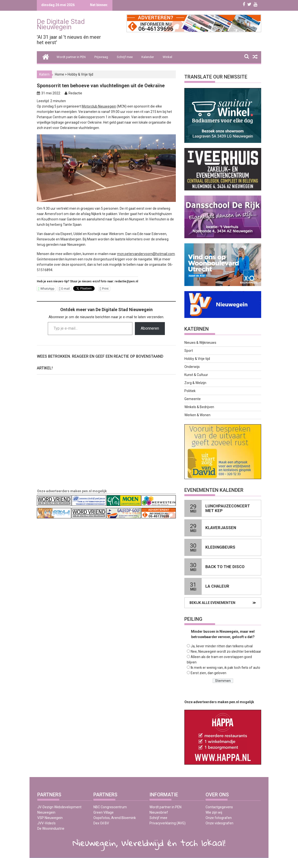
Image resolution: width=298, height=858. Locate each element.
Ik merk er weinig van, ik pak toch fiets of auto (225, 668)
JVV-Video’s (46, 823)
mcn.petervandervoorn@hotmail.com (146, 254)
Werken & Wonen (197, 415)
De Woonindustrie (50, 828)
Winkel (167, 57)
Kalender (147, 57)
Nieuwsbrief (158, 812)
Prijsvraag (101, 57)
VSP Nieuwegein (50, 818)
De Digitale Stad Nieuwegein (61, 24)
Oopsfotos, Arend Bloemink (114, 818)
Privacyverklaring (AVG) (167, 823)
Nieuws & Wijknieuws (200, 343)
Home (59, 74)
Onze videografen (219, 823)
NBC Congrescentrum (110, 807)
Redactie (75, 93)
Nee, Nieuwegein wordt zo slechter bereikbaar (226, 651)
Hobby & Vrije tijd (80, 74)
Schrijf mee (125, 57)
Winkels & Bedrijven (199, 407)
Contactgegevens (219, 807)
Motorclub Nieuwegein (99, 106)
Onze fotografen (219, 818)
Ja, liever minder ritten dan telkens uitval (222, 646)
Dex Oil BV (101, 823)
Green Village (103, 812)
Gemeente (192, 399)
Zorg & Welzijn (195, 383)
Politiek (190, 391)
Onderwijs (192, 367)
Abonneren (150, 328)
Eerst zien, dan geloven (208, 673)
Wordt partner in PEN (71, 57)
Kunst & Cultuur (196, 375)
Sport (188, 351)
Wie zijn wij (214, 812)
